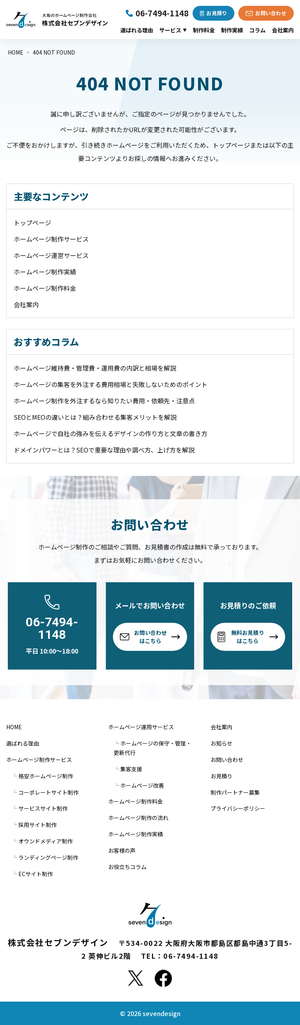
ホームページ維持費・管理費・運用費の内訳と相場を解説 (95, 368)
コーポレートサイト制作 (48, 792)
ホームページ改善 (142, 785)
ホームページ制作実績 (45, 271)
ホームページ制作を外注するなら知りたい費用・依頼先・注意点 (104, 400)
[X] (135, 978)
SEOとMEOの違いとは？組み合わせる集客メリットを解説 (95, 417)
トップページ (32, 222)
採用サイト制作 (37, 825)
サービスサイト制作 (43, 808)
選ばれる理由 (136, 30)
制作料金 (204, 30)
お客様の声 (122, 850)
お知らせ (221, 743)
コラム (257, 30)
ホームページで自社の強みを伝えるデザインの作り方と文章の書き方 (110, 433)
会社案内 (283, 30)
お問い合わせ (227, 759)
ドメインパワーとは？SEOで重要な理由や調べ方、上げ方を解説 (104, 449)
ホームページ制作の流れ (138, 818)
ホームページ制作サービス (51, 239)
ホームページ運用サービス (141, 727)
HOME (14, 727)
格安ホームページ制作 (45, 776)
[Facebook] (163, 978)
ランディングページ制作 (48, 857)
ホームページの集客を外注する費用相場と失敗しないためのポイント (110, 384)
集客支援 (131, 769)
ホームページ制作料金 (45, 288)
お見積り (221, 776)
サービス (173, 30)
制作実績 (232, 30)
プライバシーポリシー (238, 808)
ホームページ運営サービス (51, 255)
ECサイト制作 (35, 874)
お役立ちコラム (127, 867)
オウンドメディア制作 (45, 841)
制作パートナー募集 (235, 792)
